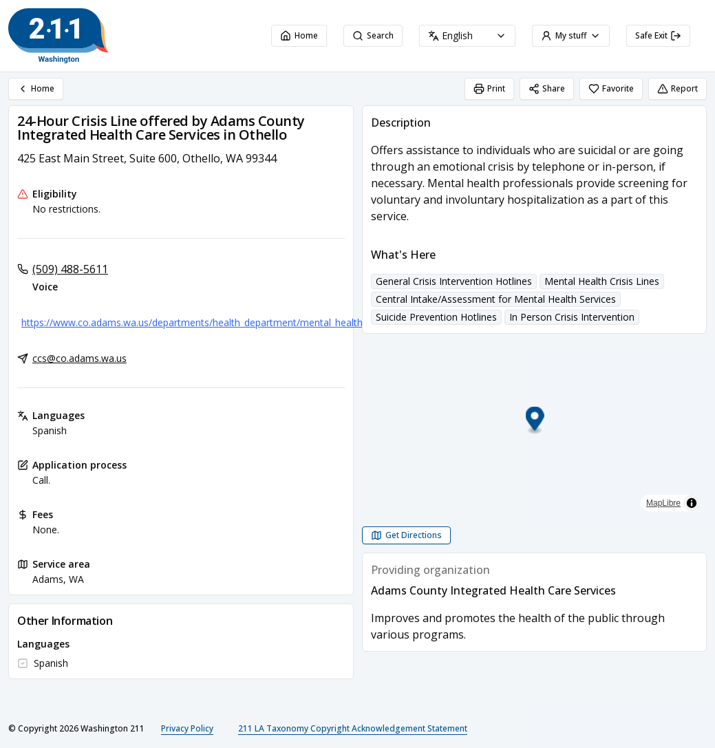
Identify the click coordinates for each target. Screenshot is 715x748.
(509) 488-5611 (70, 269)
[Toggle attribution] (691, 503)
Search (373, 35)
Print (489, 88)
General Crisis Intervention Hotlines (454, 281)
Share (547, 88)
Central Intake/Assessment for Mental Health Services (496, 299)
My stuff (571, 35)
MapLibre (663, 503)
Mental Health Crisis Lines (601, 281)
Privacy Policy (187, 728)
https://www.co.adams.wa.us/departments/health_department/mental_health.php (201, 322)
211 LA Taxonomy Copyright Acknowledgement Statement (352, 728)
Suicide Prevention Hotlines (436, 316)
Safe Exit (658, 35)
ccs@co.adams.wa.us (79, 358)
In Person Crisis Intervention (571, 316)
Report (677, 88)
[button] (534, 421)
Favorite (611, 88)
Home (299, 35)
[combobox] (467, 36)
